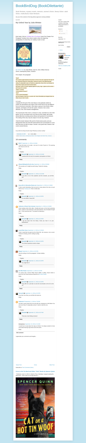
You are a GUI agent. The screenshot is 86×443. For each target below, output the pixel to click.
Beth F (20, 143)
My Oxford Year (20, 69)
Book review (22, 135)
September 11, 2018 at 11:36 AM (44, 185)
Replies (22, 151)
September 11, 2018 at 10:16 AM (36, 154)
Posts (61, 31)
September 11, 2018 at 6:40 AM (29, 143)
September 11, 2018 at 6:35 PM (35, 196)
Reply (20, 148)
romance (50, 135)
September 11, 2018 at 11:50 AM (43, 206)
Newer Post (19, 364)
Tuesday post (27, 188)
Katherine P (22, 301)
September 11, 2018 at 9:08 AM (41, 164)
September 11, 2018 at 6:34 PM (35, 218)
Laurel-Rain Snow (23, 230)
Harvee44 (24, 154)
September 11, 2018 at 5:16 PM (34, 270)
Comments (62, 33)
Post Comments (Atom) (27, 367)
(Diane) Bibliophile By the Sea (26, 164)
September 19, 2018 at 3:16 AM (32, 324)
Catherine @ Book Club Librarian (27, 206)
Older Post (51, 364)
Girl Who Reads (23, 270)
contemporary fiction (29, 135)
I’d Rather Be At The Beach (33, 36)
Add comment (19, 332)
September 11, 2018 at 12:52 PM (30, 251)
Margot (20, 251)
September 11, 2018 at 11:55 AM (36, 230)
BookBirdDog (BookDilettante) (39, 6)
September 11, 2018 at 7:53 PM (32, 301)
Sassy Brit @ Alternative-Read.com (27, 185)
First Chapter (37, 135)
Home (35, 364)
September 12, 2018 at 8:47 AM (35, 312)
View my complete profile (64, 65)
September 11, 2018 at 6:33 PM (35, 260)
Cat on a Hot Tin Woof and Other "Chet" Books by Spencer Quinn (35, 371)
